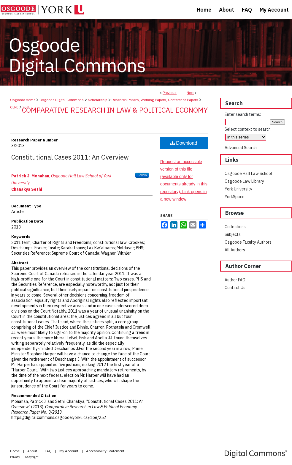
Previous (170, 92)
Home (15, 451)
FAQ (49, 451)
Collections (235, 226)
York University (238, 189)
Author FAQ (235, 280)
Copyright (32, 457)
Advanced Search (241, 147)
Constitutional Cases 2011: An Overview (70, 157)
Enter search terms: (243, 114)
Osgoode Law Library (244, 181)
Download (183, 143)
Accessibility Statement (105, 451)
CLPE (14, 107)
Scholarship (97, 99)
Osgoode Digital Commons (61, 99)
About (32, 451)
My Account (69, 451)
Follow (142, 175)
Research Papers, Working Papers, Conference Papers (155, 99)
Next (190, 92)
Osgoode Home (22, 99)
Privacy (15, 457)
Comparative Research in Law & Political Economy (115, 110)
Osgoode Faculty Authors (248, 242)
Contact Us (235, 287)
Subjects (233, 234)
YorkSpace (235, 196)
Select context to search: (248, 129)
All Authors (235, 250)
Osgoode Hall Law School (248, 173)
